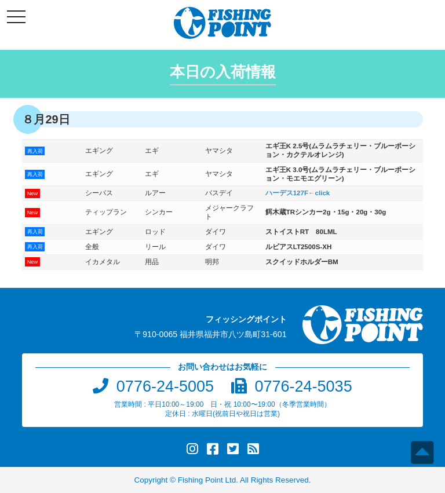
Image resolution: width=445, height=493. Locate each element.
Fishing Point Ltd (207, 480)
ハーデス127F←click (297, 192)
